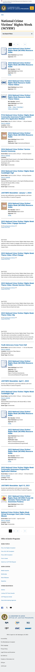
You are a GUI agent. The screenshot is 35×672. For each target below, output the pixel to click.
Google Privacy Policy (5, 227)
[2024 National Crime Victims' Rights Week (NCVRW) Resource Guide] (4, 136)
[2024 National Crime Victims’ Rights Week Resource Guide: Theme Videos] (4, 82)
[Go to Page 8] (25, 44)
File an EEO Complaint (6, 555)
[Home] (18, 8)
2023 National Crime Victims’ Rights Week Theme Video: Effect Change (17, 254)
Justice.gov (3, 666)
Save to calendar (5, 123)
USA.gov (3, 662)
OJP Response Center (6, 596)
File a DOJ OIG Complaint (7, 551)
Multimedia (4, 574)
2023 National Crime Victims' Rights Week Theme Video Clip (17, 314)
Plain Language (4, 645)
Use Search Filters (8, 33)
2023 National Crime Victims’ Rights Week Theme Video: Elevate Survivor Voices (17, 284)
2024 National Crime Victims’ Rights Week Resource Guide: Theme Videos (19, 83)
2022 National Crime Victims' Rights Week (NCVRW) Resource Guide (20, 431)
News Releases (5, 577)
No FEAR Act (4, 655)
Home (2, 14)
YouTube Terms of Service (9, 226)
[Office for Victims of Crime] (17, 629)
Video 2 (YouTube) (13, 109)
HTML (9, 74)
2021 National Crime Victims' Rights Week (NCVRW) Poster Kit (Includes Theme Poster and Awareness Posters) (20, 499)
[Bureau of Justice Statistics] (17, 625)
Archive (3, 589)
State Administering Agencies (8, 600)
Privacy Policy (4, 649)
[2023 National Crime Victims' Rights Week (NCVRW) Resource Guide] (4, 367)
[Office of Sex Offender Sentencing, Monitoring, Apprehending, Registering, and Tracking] (28, 629)
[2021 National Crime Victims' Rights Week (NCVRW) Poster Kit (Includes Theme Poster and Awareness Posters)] (4, 499)
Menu (32, 8)
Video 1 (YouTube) (18, 107)
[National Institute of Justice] (28, 624)
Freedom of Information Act (7, 659)
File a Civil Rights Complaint (8, 547)
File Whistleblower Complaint (8, 642)
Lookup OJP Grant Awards (8, 593)
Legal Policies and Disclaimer (8, 652)
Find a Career (4, 558)
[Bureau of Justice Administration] (6, 624)
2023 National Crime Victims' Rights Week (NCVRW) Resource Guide (20, 363)
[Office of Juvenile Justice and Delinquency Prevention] (7, 629)
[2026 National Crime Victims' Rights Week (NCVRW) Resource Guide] (4, 54)
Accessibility (4, 638)
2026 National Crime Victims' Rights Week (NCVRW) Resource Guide (20, 50)
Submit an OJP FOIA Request (8, 562)
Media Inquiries (5, 570)
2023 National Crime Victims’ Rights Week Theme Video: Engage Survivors (17, 222)
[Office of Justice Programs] (3, 8)
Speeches (3, 581)
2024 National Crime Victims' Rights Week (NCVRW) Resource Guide (20, 135)
